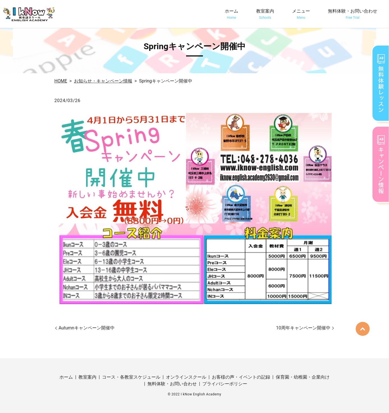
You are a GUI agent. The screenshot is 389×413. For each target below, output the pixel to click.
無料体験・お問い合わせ (352, 14)
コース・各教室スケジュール (131, 377)
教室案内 (265, 14)
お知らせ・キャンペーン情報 (103, 81)
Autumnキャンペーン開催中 (87, 328)
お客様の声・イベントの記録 (241, 377)
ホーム (231, 14)
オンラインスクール (186, 377)
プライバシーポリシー (224, 383)
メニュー (301, 14)
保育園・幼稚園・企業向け (303, 377)
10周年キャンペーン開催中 (303, 328)
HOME (60, 81)
